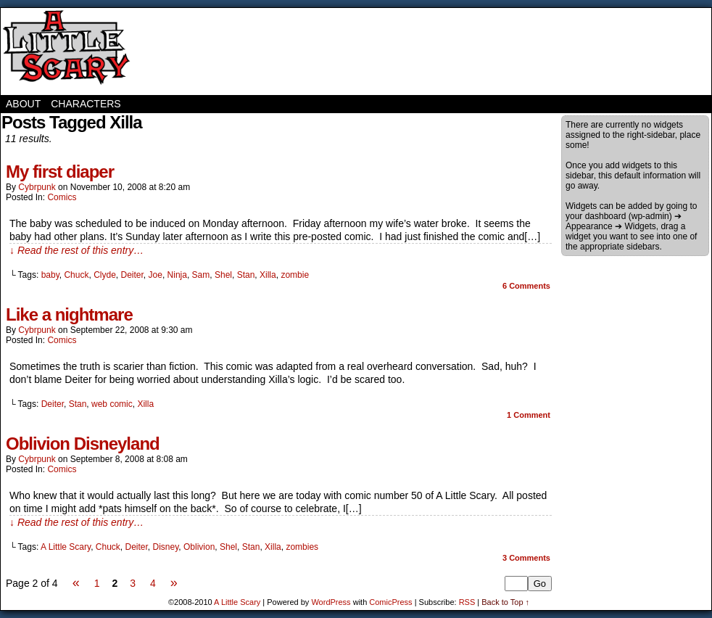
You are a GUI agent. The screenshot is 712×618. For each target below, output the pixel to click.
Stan (246, 275)
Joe (155, 275)
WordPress (330, 602)
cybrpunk (36, 187)
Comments (526, 285)
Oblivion (199, 547)
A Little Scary (66, 51)
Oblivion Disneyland (83, 443)
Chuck (76, 275)
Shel (223, 275)
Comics (61, 197)
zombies (302, 547)
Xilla (268, 275)
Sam (201, 275)
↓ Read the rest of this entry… (76, 250)
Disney (166, 547)
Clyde (105, 275)
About (23, 104)
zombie (295, 275)
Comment (528, 415)
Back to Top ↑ (505, 602)
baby (50, 275)
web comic (112, 404)
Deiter (132, 275)
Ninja (177, 275)
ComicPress (390, 602)
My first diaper (60, 171)
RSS (467, 602)
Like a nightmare (69, 314)
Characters (85, 104)
